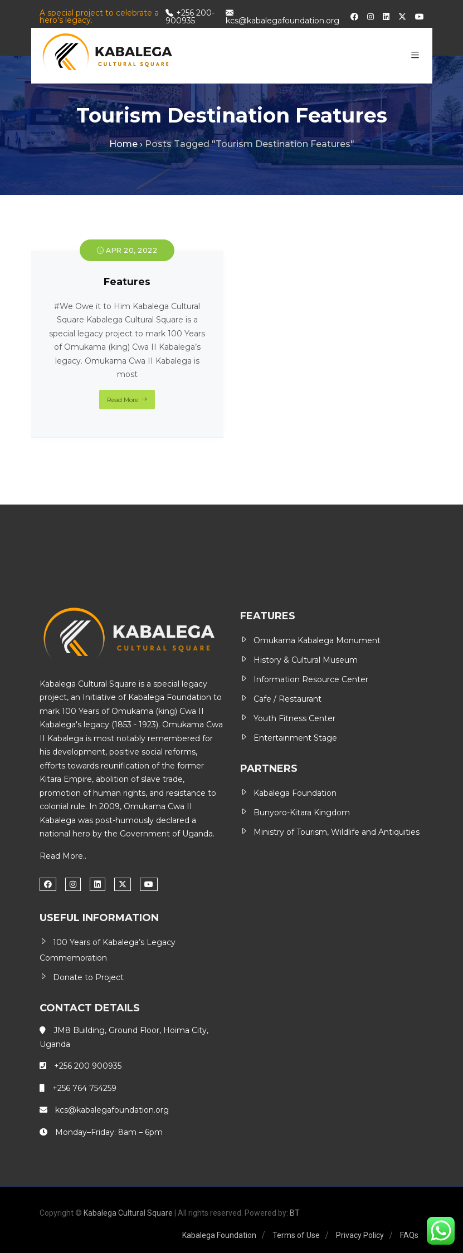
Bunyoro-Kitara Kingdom (302, 812)
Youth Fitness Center (294, 718)
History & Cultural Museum (306, 660)
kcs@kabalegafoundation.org (282, 16)
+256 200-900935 (190, 16)
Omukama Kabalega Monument (317, 640)
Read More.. (63, 856)
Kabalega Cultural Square (128, 1212)
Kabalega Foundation (169, 697)
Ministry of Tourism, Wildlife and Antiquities (337, 832)
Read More (122, 400)
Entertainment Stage (295, 738)
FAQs (409, 1235)
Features (127, 281)
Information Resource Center (311, 679)
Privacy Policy (360, 1235)
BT (295, 1212)
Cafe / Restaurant (287, 699)
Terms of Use (296, 1235)
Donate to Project (88, 977)
